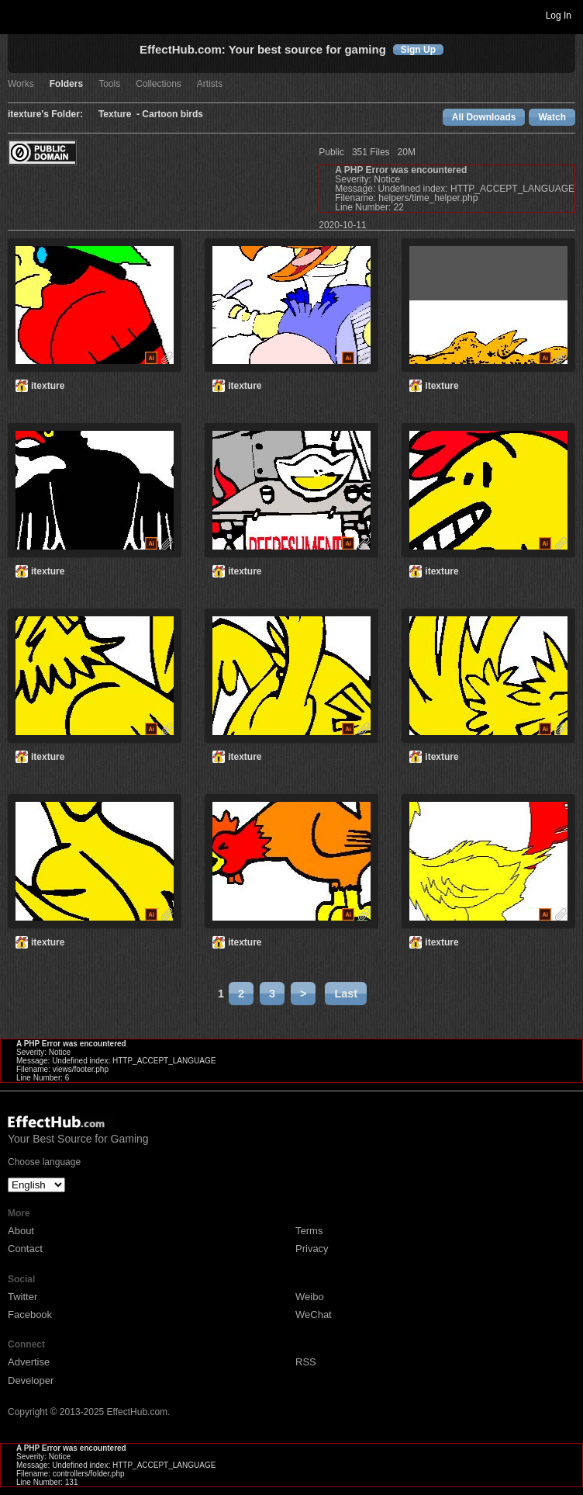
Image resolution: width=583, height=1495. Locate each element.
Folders (66, 84)
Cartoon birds (172, 114)
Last (345, 993)
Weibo (309, 1296)
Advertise (29, 1362)
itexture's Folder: (45, 114)
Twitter (22, 1296)
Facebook (30, 1314)
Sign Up (418, 49)
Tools (109, 84)
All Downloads (484, 117)
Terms (309, 1231)
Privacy (312, 1248)
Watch (552, 117)
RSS (305, 1362)
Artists (210, 84)
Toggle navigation (18, 14)
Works (21, 84)
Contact (25, 1248)
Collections (158, 84)
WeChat (313, 1314)
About (21, 1231)
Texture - (120, 114)
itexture (47, 385)
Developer (30, 1380)
